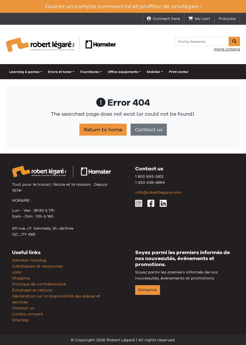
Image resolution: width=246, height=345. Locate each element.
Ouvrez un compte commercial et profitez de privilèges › (123, 6)
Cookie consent (27, 314)
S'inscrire (147, 289)
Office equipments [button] (123, 72)
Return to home (103, 129)
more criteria (227, 49)
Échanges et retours (32, 290)
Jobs (16, 272)
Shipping (21, 278)
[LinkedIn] (163, 205)
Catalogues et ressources (37, 266)
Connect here (163, 18)
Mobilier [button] (153, 72)
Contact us (149, 129)
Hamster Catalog (29, 260)
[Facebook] (151, 205)
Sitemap (20, 320)
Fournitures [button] (89, 72)
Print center (179, 72)
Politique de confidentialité (39, 284)
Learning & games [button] (24, 72)
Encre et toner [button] (60, 72)
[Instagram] (138, 205)
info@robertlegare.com (158, 192)
